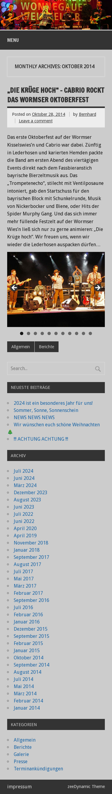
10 (83, 333)
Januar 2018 (27, 550)
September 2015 (31, 636)
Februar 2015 (28, 643)
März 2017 (25, 586)
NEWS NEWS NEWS (34, 417)
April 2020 (25, 528)
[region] (56, 289)
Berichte (46, 346)
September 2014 (31, 665)
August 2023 (27, 500)
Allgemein (20, 346)
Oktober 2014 (28, 658)
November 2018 (31, 543)
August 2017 (27, 564)
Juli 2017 (23, 571)
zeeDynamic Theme (86, 786)
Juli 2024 (23, 471)
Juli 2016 (23, 607)
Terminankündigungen (38, 769)
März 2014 (25, 693)
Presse (20, 761)
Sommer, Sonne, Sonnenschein (46, 410)
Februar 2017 (28, 593)
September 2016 (31, 600)
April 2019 (25, 536)
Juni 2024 (24, 478)
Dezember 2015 (30, 629)
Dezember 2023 (30, 492)
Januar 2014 (27, 708)
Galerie (21, 754)
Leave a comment (36, 120)
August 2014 (27, 672)
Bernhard (87, 114)
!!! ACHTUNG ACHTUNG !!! (41, 439)
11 (90, 333)
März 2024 (25, 485)
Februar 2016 (28, 614)
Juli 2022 (23, 514)
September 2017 (31, 557)
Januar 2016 (27, 622)
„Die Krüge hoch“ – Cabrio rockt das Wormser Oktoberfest (55, 95)
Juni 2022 (24, 521)
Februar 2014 (28, 701)
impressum (19, 787)
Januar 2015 (27, 650)
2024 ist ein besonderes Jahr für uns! (53, 403)
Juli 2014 (23, 679)
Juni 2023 (24, 507)
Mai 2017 (24, 579)
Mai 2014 (24, 686)
